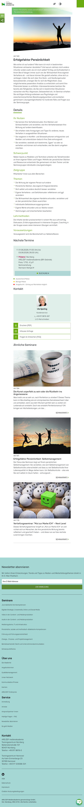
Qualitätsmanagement (9, 673)
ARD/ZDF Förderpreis (9, 692)
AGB (3, 779)
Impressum (6, 787)
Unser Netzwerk (7, 677)
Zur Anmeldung (42, 587)
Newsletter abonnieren (10, 721)
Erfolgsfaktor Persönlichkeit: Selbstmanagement (37, 459)
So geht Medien (7, 726)
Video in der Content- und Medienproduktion (17, 615)
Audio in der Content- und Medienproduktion (17, 620)
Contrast (60, 6)
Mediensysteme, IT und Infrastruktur (14, 625)
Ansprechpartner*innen (10, 712)
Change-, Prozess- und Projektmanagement (17, 639)
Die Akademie (6, 663)
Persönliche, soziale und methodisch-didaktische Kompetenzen (24, 629)
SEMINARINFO (63, 413)
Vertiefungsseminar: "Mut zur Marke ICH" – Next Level (39, 523)
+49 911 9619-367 (42, 316)
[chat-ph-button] (79, 802)
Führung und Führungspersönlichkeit (15, 634)
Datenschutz (6, 783)
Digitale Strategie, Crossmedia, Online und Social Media (21, 610)
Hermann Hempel (26, 268)
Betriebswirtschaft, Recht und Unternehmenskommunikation (23, 644)
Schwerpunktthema (8, 649)
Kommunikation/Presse (10, 682)
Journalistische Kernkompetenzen (14, 605)
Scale (54, 6)
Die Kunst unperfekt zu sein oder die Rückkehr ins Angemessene (37, 393)
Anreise (4, 707)
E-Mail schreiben (42, 319)
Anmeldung (6, 702)
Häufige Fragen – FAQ (9, 717)
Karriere (4, 687)
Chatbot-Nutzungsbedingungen (13, 791)
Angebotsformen (8, 668)
